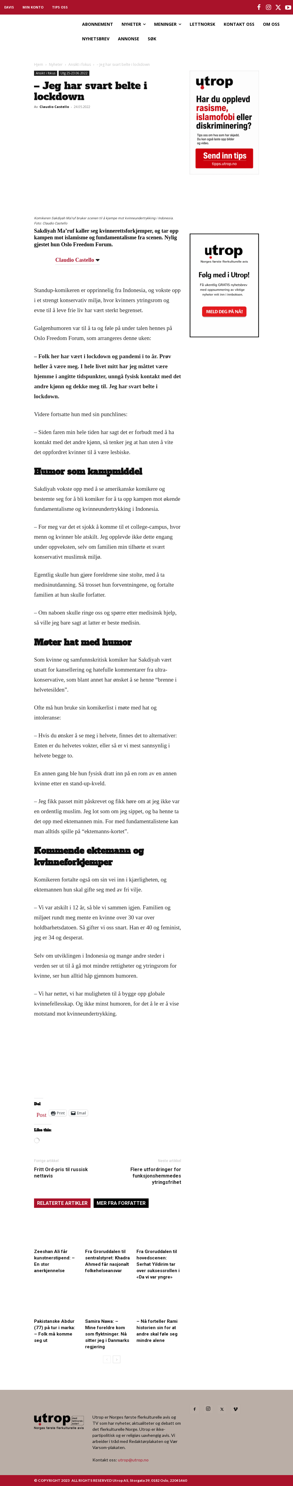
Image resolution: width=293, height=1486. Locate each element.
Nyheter (56, 64)
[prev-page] (107, 1359)
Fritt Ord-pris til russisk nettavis (61, 1173)
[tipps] (224, 172)
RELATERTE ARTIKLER (62, 1203)
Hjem (38, 64)
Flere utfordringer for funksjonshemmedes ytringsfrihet (155, 1176)
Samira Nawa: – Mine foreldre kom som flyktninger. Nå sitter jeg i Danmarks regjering (107, 1334)
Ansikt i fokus (79, 64)
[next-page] (116, 1359)
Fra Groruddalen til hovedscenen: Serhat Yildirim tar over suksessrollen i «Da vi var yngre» (158, 1264)
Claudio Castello (54, 106)
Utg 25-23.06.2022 (74, 73)
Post (41, 1113)
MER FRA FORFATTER (121, 1203)
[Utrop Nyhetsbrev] (224, 335)
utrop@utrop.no (133, 1459)
